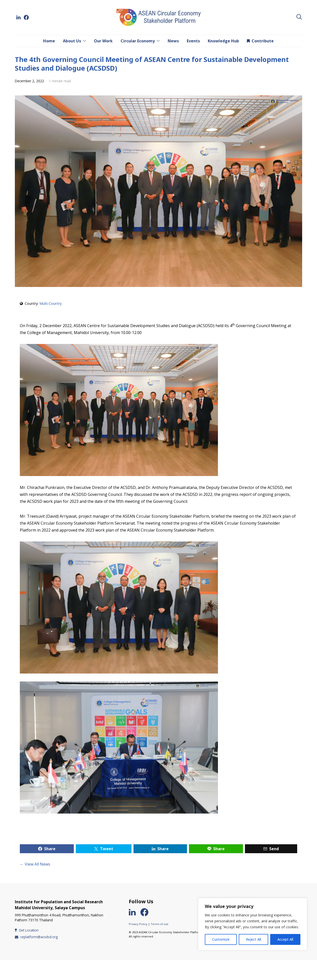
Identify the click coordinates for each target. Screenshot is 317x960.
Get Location (27, 930)
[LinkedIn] (18, 17)
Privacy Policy (138, 924)
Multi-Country (50, 303)
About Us (72, 41)
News (173, 41)
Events (193, 41)
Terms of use (159, 924)
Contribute (260, 41)
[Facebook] (26, 17)
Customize (221, 939)
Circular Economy (138, 41)
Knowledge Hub (223, 41)
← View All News (35, 864)
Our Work (103, 41)
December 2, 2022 (29, 81)
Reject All (253, 939)
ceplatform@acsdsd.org (36, 936)
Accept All (285, 939)
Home (49, 41)
